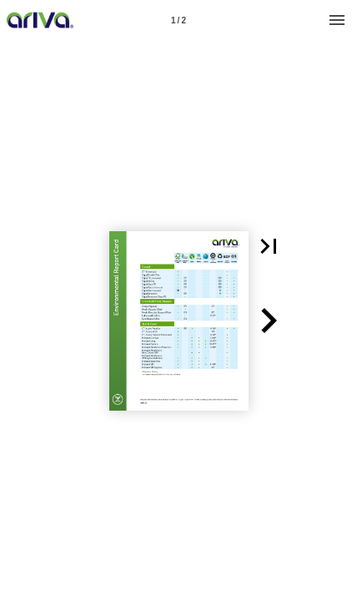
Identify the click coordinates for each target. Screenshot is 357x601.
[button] (269, 246)
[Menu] (337, 20)
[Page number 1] (178, 20)
